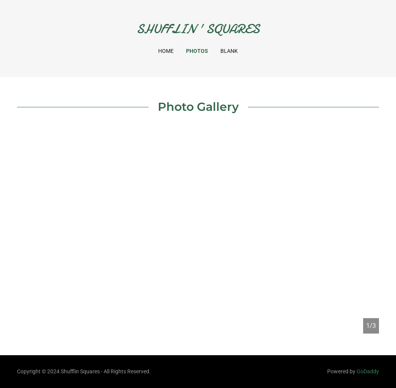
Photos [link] (197, 51)
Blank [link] (229, 51)
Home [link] (166, 51)
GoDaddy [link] (368, 371)
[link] (198, 31)
